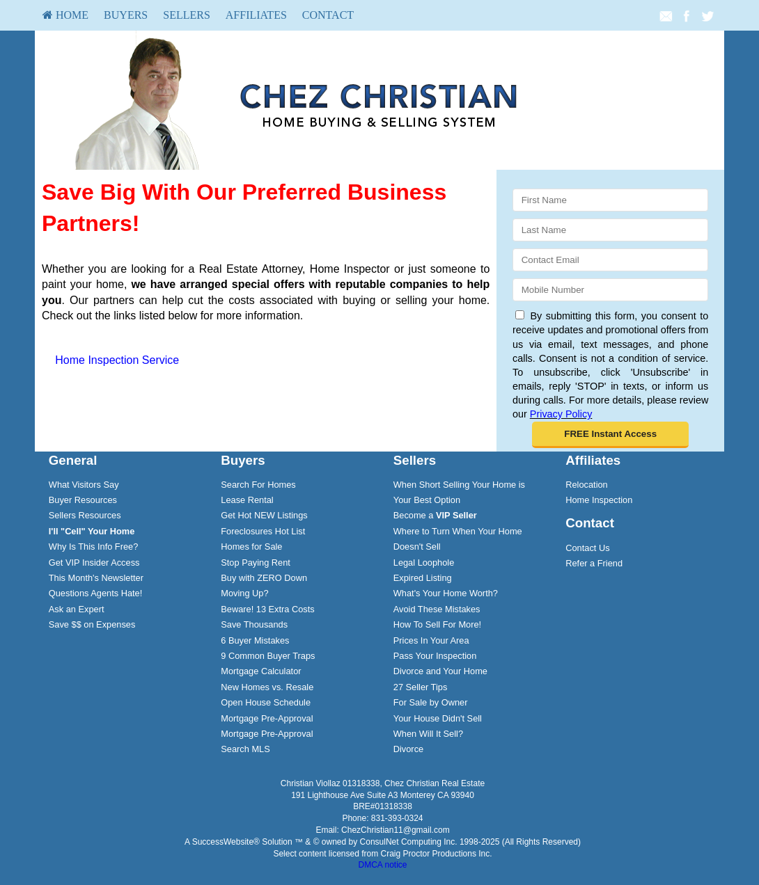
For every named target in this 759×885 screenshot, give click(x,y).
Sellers (186, 15)
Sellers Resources (85, 515)
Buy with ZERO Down (264, 578)
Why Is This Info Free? (94, 546)
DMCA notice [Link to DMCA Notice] (382, 865)
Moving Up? (244, 593)
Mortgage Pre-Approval (267, 718)
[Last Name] (610, 229)
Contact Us (587, 548)
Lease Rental (247, 500)
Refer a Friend (594, 563)
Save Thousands (254, 624)
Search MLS (245, 749)
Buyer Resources (83, 500)
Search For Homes (258, 484)
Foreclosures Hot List (263, 531)
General (73, 460)
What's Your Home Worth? (445, 593)
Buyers (126, 15)
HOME (65, 15)
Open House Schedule (266, 702)
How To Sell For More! (437, 624)
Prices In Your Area (431, 640)
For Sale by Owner (430, 702)
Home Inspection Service (117, 360)
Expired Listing (422, 578)
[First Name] (610, 200)
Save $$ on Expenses (92, 624)
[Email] (610, 259)
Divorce (408, 749)
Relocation (586, 484)
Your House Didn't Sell (437, 718)
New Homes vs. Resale (267, 687)
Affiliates (256, 15)
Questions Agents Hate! (95, 593)
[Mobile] (610, 289)
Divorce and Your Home (440, 671)
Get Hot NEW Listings (264, 515)
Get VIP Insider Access (94, 562)
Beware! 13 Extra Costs (267, 609)
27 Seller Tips (420, 687)
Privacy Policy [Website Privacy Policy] (561, 414)
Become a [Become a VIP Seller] (435, 515)
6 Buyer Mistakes (255, 640)
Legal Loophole (424, 562)
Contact (328, 15)
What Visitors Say (84, 484)
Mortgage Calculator (261, 671)
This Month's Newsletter (96, 578)
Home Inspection (598, 500)
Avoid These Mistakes (436, 609)
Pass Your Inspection (435, 656)
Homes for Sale (251, 546)
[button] (610, 435)
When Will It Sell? (428, 733)
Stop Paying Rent (255, 562)
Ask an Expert (76, 609)
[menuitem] (65, 15)
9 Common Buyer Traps (268, 656)
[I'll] (92, 531)
